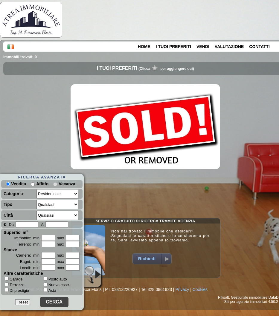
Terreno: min (28, 244)
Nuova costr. (57, 285)
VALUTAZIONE (229, 46)
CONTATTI (259, 46)
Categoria (13, 193)
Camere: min (27, 255)
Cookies (200, 289)
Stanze (10, 249)
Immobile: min (26, 238)
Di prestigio (17, 290)
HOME (144, 46)
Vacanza (67, 183)
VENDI (202, 46)
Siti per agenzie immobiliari (245, 302)
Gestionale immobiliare (249, 297)
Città (8, 215)
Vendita (16, 183)
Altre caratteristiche (23, 273)
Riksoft (223, 297)
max (60, 238)
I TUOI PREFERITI (173, 46)
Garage (13, 279)
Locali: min (29, 268)
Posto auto (55, 279)
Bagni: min (29, 261)
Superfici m (16, 232)
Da (11, 224)
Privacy (182, 289)
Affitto (42, 183)
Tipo (8, 204)
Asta (50, 290)
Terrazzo (15, 284)
